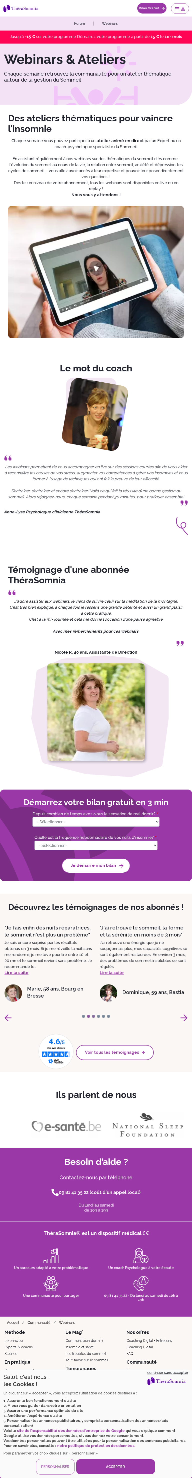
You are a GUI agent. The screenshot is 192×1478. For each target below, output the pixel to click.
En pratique (17, 1362)
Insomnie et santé (80, 1347)
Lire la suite (16, 986)
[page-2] (93, 1023)
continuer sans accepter (167, 1373)
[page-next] (184, 1025)
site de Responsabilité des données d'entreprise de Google (71, 1431)
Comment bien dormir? (85, 1341)
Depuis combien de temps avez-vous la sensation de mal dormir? (94, 814)
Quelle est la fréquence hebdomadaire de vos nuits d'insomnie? (94, 837)
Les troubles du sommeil (86, 1354)
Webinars (110, 24)
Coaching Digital (139, 1347)
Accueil (13, 1323)
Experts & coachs (18, 1347)
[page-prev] (8, 1025)
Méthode (14, 1332)
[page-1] (88, 1023)
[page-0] (83, 1023)
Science (10, 1354)
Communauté (39, 1323)
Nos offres (137, 1332)
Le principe (13, 1341)
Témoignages (81, 1368)
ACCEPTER (115, 1467)
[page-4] (103, 1023)
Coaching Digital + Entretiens (149, 1341)
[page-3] (98, 1023)
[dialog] (96, 1424)
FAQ (129, 1354)
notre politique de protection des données (95, 1446)
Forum (79, 24)
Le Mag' (74, 1332)
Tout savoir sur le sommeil (87, 1360)
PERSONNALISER (55, 1467)
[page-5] (108, 1023)
